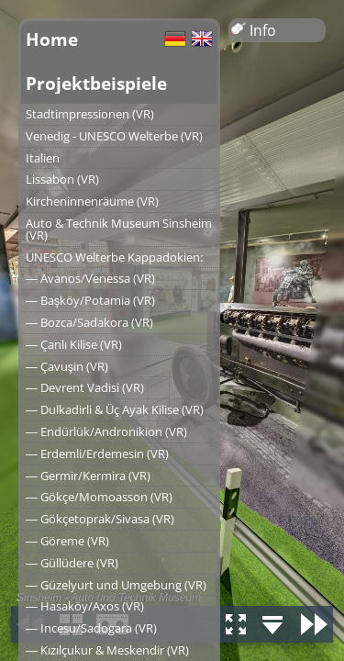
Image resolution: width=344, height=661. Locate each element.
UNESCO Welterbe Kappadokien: (114, 257)
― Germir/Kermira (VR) (88, 475)
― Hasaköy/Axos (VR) (85, 606)
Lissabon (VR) (62, 179)
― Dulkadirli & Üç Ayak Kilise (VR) (115, 409)
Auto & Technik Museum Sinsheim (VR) (119, 229)
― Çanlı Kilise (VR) (74, 344)
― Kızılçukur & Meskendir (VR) (107, 650)
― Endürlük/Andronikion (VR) (106, 431)
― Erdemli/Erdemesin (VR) (97, 453)
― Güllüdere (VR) (72, 563)
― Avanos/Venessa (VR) (90, 278)
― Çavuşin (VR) (67, 366)
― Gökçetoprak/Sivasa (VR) (100, 518)
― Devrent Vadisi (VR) (85, 387)
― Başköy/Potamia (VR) (90, 300)
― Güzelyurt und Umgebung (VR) (116, 585)
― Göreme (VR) (67, 540)
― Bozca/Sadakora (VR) (89, 322)
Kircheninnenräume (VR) (92, 201)
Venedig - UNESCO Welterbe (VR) (114, 136)
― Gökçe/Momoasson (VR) (99, 496)
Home (52, 39)
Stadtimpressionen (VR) (90, 114)
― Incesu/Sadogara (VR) (91, 628)
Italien (43, 158)
